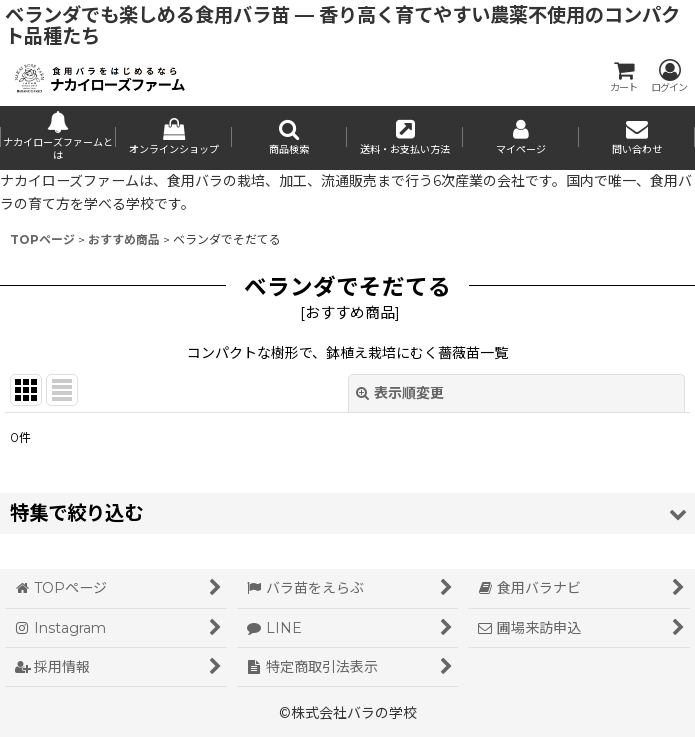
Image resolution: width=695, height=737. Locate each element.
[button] (290, 138)
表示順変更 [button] (400, 393)
